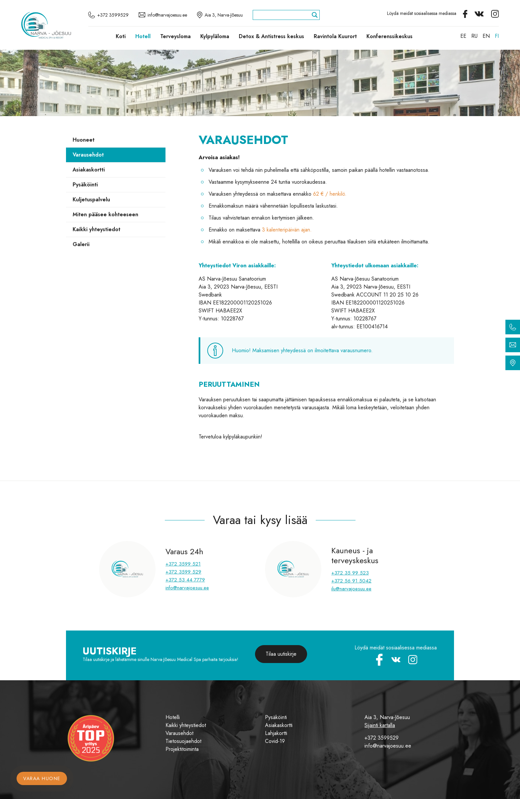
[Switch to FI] (497, 36)
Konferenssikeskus (389, 36)
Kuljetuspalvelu (91, 199)
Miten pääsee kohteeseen (105, 214)
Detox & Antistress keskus (271, 36)
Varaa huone (41, 778)
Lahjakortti (276, 733)
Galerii (81, 244)
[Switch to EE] (463, 36)
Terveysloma (175, 36)
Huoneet (84, 140)
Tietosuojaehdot (183, 741)
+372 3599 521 (183, 563)
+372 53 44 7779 (185, 579)
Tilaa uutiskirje (281, 654)
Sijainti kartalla (379, 725)
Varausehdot (88, 155)
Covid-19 (275, 741)
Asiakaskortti (89, 169)
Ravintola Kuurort (335, 36)
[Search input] (283, 15)
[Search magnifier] (314, 15)
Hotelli (172, 717)
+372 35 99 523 (350, 572)
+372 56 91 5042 (351, 580)
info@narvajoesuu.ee (187, 587)
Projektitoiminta (182, 749)
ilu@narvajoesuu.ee (351, 588)
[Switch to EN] (486, 36)
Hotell (143, 36)
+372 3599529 (381, 738)
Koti (121, 36)
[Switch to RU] (474, 36)
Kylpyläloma (214, 36)
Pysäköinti (85, 184)
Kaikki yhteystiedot (96, 229)
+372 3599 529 (183, 571)
